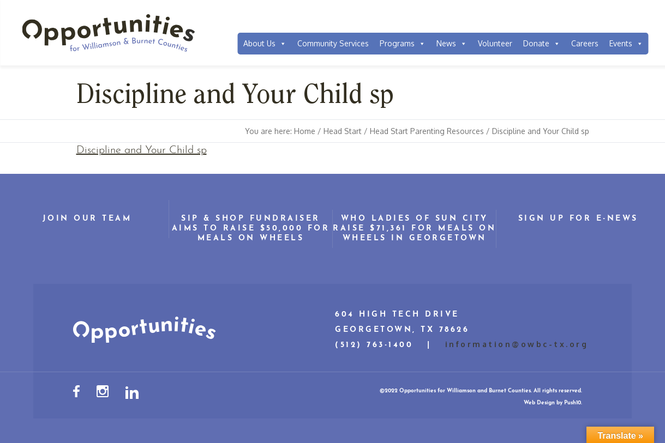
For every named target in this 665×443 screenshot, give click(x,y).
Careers (584, 43)
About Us (264, 43)
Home (304, 131)
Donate (541, 43)
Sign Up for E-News (578, 219)
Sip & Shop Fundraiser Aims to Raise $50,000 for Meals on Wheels (251, 228)
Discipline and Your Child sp (141, 150)
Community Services (333, 43)
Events (626, 43)
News (451, 43)
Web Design (539, 403)
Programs (403, 43)
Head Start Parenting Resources (427, 131)
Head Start (342, 131)
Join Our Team (87, 219)
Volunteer (495, 43)
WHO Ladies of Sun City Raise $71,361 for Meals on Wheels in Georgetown (414, 228)
